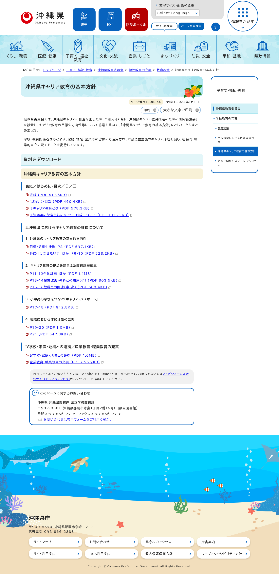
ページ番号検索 (191, 26)
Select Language (173, 12)
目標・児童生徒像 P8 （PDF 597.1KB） (63, 246)
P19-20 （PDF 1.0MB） (52, 327)
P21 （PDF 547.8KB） (51, 334)
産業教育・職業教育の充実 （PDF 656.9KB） (66, 362)
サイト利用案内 (44, 553)
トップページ (52, 70)
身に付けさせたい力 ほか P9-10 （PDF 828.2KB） (74, 253)
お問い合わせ (99, 542)
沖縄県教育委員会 (110, 70)
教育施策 (163, 70)
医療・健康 (47, 56)
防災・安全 (201, 56)
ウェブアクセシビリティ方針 (221, 553)
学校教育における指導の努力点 (236, 133)
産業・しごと (139, 56)
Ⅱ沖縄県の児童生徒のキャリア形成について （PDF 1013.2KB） (81, 215)
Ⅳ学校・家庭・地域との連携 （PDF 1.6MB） (65, 355)
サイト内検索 (164, 26)
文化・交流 (109, 56)
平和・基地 (231, 56)
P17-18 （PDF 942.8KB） (54, 307)
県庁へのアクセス (158, 542)
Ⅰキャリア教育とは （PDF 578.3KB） (61, 208)
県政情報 (262, 56)
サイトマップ (42, 542)
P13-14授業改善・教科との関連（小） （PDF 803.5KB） (75, 280)
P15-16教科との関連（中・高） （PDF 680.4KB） (70, 287)
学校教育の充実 (140, 70)
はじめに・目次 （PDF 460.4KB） (58, 201)
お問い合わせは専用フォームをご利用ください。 (79, 419)
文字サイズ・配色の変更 (176, 5)
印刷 (147, 110)
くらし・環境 (16, 56)
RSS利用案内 (100, 553)
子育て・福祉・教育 (78, 58)
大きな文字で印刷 (178, 110)
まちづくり (170, 56)
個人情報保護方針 (159, 553)
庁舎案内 (208, 542)
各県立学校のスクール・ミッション (237, 156)
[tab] (164, 26)
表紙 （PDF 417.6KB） (50, 194)
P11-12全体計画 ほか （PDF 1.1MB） (62, 273)
